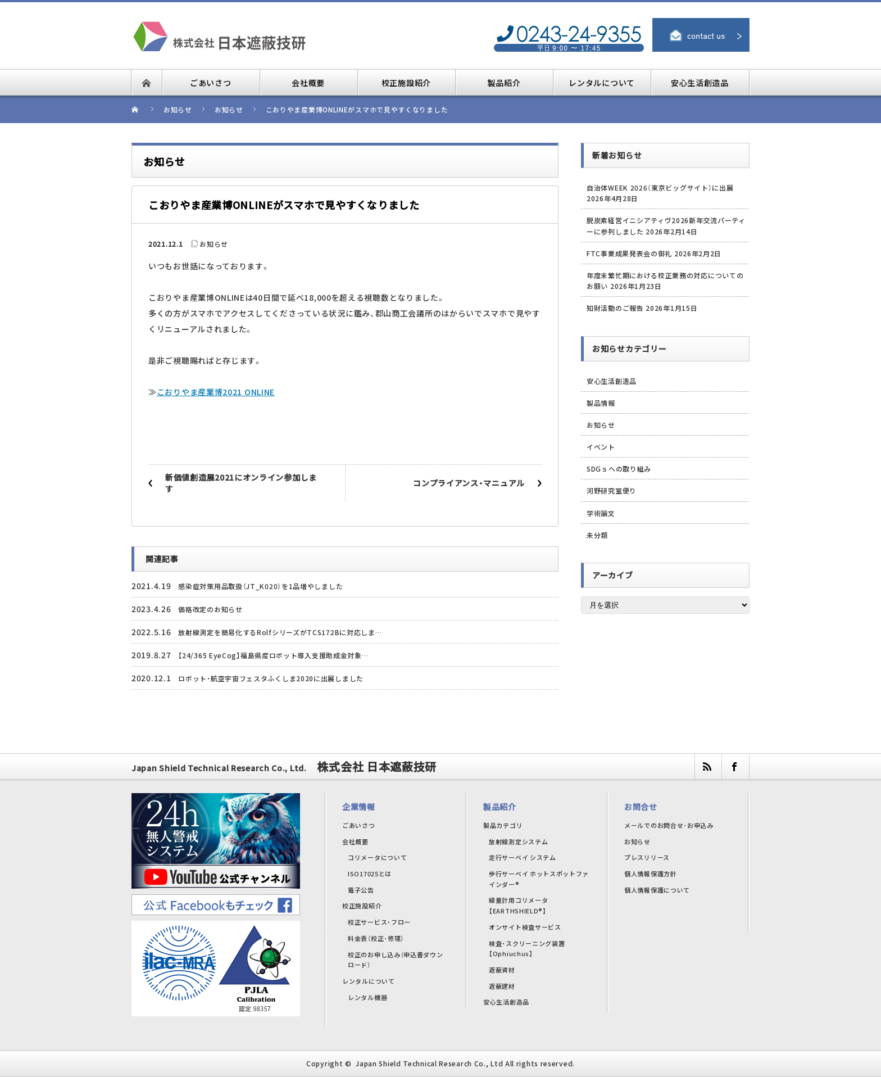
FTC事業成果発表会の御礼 (629, 253)
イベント (601, 446)
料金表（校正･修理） (376, 938)
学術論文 (601, 513)
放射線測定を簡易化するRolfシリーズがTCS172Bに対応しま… (280, 632)
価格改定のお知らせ (210, 609)
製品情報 (601, 403)
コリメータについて (377, 857)
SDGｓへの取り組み (619, 468)
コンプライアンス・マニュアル (469, 482)
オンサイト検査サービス (525, 926)
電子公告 (361, 889)
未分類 (597, 535)
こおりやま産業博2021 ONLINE (216, 391)
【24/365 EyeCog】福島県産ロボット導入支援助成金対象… (273, 655)
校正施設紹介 (362, 905)
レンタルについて (368, 980)
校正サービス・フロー (379, 921)
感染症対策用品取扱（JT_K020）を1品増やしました (260, 586)
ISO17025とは (370, 873)
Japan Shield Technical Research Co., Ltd (429, 1063)
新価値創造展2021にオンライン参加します (241, 483)
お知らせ (213, 243)
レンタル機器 (367, 997)
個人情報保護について (657, 889)
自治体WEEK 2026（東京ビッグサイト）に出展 (660, 187)
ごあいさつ (358, 825)
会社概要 (355, 841)
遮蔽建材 (502, 985)
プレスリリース (647, 857)
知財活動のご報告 (615, 308)
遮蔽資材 (502, 969)
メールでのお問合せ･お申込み (669, 825)
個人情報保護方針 (650, 873)
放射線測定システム (518, 841)
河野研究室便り (612, 490)
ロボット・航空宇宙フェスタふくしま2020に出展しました (271, 678)
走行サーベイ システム (522, 857)
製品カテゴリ (503, 825)
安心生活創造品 (612, 381)
